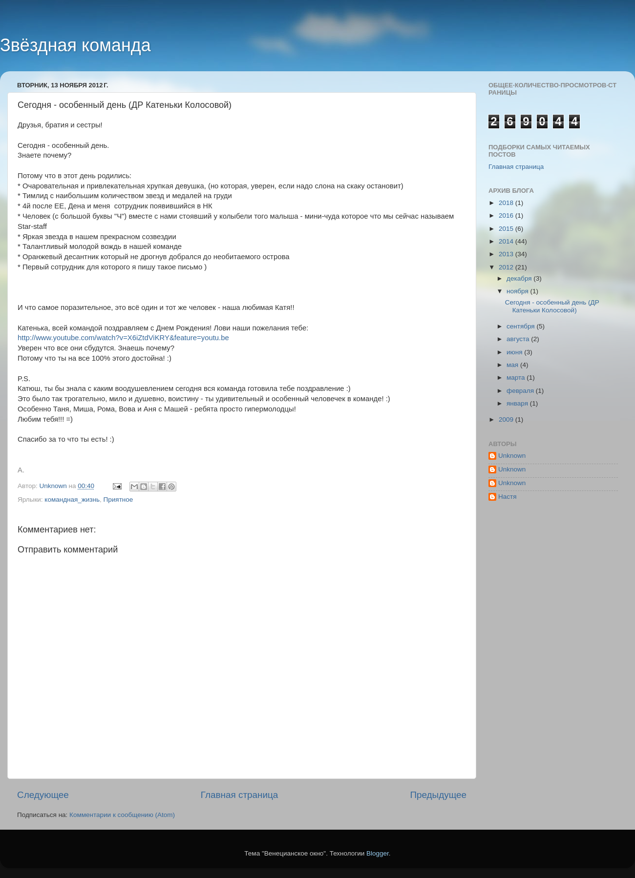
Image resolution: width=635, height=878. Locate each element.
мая (513, 364)
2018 (507, 202)
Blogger (377, 853)
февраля (521, 390)
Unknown (512, 455)
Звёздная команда (75, 45)
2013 (507, 254)
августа (519, 339)
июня (515, 352)
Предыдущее (438, 795)
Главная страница (239, 795)
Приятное (118, 499)
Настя (507, 496)
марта (517, 377)
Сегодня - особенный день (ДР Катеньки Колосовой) (552, 306)
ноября (518, 291)
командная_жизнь (72, 499)
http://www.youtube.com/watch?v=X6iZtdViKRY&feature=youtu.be (123, 338)
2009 (507, 419)
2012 (507, 267)
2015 (507, 228)
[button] (242, 460)
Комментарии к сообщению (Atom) (122, 814)
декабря (520, 278)
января (518, 403)
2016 (507, 215)
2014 (507, 241)
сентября (521, 326)
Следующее (43, 795)
